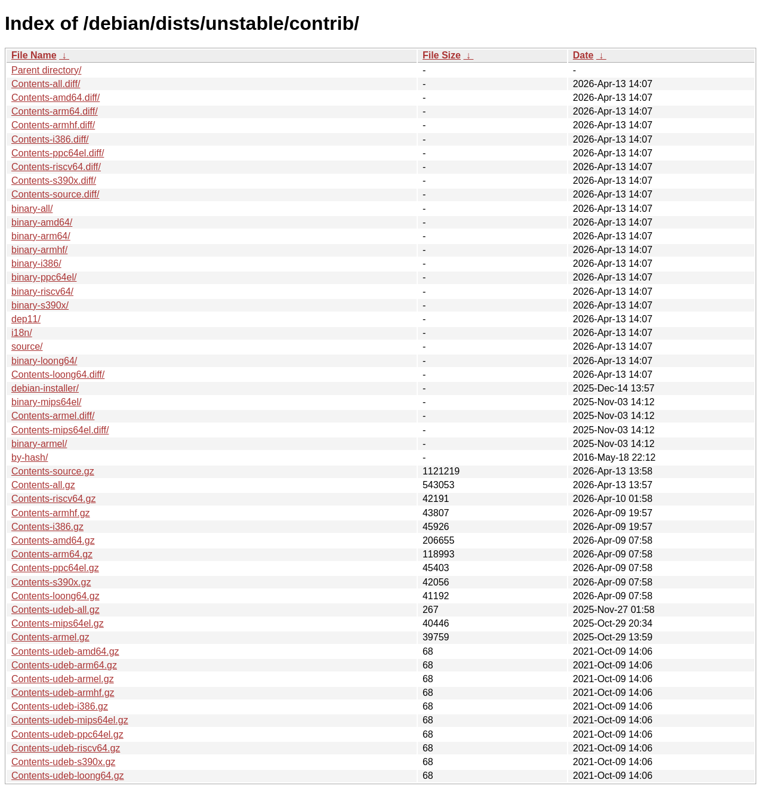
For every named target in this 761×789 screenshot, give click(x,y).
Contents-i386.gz (47, 527)
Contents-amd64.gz (53, 540)
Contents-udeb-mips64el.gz (69, 720)
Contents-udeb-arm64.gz (64, 665)
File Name (34, 55)
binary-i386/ (36, 263)
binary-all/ (32, 209)
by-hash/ (29, 457)
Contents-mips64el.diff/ (60, 430)
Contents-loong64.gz (55, 596)
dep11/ (26, 319)
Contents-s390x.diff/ (53, 180)
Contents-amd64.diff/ (55, 98)
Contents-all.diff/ (45, 84)
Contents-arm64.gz (52, 554)
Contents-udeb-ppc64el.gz (67, 734)
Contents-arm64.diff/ (54, 111)
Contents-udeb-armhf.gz (63, 693)
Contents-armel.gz (50, 637)
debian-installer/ (45, 388)
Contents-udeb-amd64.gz (65, 651)
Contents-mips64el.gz (57, 623)
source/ (26, 346)
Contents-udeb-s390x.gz (63, 762)
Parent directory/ (46, 70)
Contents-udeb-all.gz (55, 610)
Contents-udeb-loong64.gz (67, 775)
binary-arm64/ (40, 236)
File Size (442, 55)
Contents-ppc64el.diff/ (57, 153)
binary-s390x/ (40, 305)
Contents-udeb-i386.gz (59, 706)
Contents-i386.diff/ (50, 139)
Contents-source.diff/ (55, 194)
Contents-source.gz (52, 471)
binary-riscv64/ (42, 291)
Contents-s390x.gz (51, 582)
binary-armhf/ (39, 250)
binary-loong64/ (44, 361)
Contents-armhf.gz (50, 513)
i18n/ (21, 333)
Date (583, 55)
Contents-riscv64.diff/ (56, 167)
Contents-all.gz (43, 485)
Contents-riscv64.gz (53, 499)
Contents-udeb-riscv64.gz (65, 748)
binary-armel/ (39, 444)
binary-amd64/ (41, 222)
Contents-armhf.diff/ (53, 125)
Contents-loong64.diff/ (57, 374)
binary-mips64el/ (46, 402)
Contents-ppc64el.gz (55, 568)
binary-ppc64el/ (43, 277)
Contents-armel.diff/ (52, 416)
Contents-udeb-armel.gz (62, 679)
